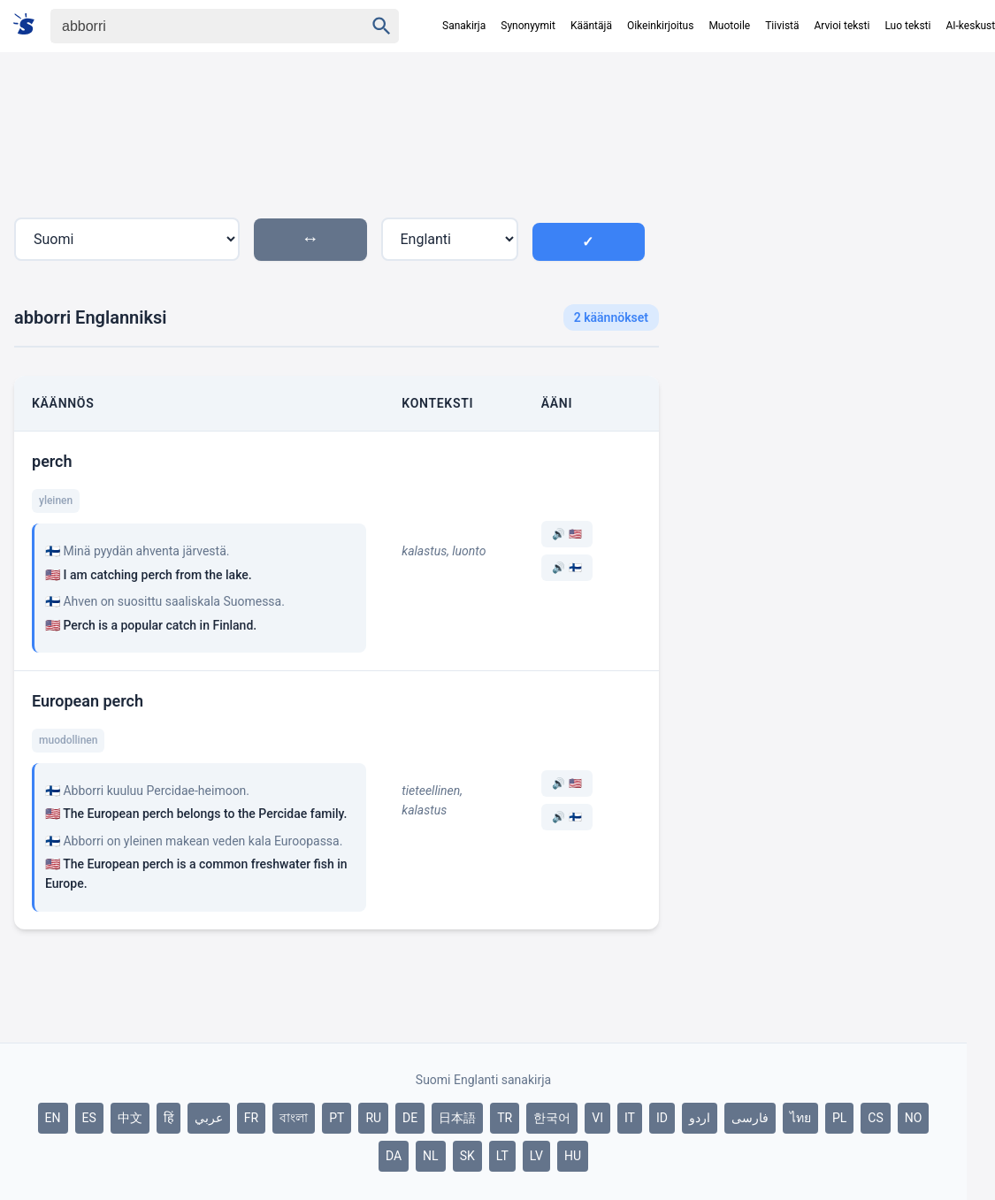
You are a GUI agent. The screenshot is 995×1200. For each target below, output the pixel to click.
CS (875, 1118)
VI (597, 1118)
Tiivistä (782, 25)
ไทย (800, 1118)
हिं (168, 1118)
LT (502, 1156)
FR (251, 1118)
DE (409, 1118)
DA (394, 1156)
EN (53, 1118)
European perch (87, 701)
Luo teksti (907, 25)
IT (629, 1118)
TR (504, 1118)
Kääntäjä (591, 25)
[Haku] (192, 26)
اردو (699, 1118)
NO (913, 1118)
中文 (130, 1118)
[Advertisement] (820, 220)
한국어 (551, 1118)
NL (431, 1156)
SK (467, 1156)
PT (336, 1118)
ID (662, 1118)
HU (572, 1156)
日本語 (457, 1118)
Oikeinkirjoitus (660, 25)
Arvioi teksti (842, 25)
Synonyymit (528, 25)
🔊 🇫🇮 (567, 568)
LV (536, 1156)
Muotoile (729, 25)
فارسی (750, 1118)
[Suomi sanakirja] (29, 25)
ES (89, 1118)
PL (839, 1118)
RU (373, 1118)
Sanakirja (464, 25)
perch (52, 461)
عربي (209, 1118)
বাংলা (293, 1118)
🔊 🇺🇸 (567, 534)
